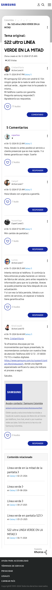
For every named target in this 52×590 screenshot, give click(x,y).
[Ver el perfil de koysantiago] (17, 220)
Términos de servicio (12, 566)
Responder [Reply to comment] (37, 170)
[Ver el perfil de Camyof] (15, 181)
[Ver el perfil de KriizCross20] (17, 326)
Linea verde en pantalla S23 (24, 515)
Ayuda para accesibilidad (14, 561)
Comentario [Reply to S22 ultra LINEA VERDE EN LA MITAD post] (37, 115)
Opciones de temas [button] (43, 27)
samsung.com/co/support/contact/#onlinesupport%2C (24, 408)
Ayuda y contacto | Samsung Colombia (24, 403)
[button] (43, 68)
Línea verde (14, 486)
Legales (5, 576)
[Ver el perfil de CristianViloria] (18, 67)
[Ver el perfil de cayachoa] (16, 135)
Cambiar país (8, 581)
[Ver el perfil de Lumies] (15, 260)
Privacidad (7, 571)
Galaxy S (28, 74)
